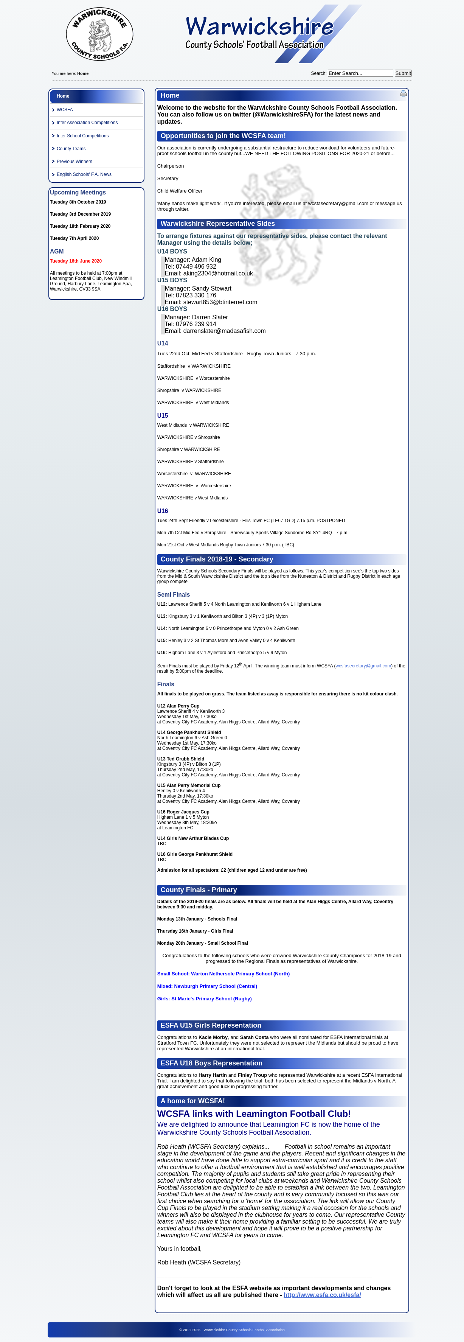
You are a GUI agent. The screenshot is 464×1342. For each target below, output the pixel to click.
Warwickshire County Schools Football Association (232, 36)
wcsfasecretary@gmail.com (363, 666)
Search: (319, 73)
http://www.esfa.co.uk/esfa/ (322, 1295)
